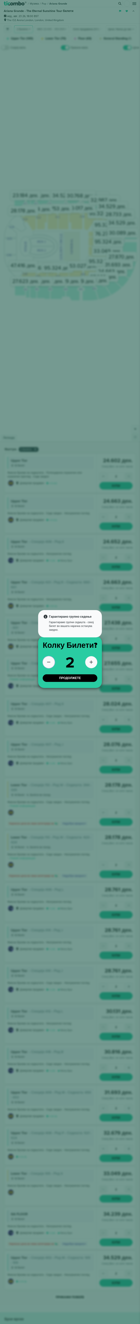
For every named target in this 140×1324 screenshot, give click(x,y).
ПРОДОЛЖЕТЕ (70, 678)
